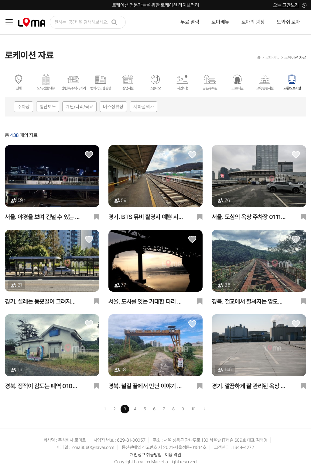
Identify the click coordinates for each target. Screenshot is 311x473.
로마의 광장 (253, 22)
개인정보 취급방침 (145, 455)
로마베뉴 (220, 22)
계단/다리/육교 (79, 107)
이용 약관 (173, 455)
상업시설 (128, 81)
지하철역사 (143, 107)
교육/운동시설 (264, 81)
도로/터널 (237, 81)
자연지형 (182, 81)
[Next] (205, 409)
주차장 (23, 107)
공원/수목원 (210, 81)
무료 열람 (189, 22)
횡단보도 (47, 107)
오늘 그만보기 (286, 5)
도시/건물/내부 (46, 81)
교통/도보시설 (292, 81)
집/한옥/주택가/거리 (73, 81)
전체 (18, 81)
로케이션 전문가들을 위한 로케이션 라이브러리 (155, 5)
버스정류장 (113, 107)
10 (194, 409)
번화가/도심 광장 (100, 81)
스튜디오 (155, 81)
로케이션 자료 (295, 57)
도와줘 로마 (288, 22)
